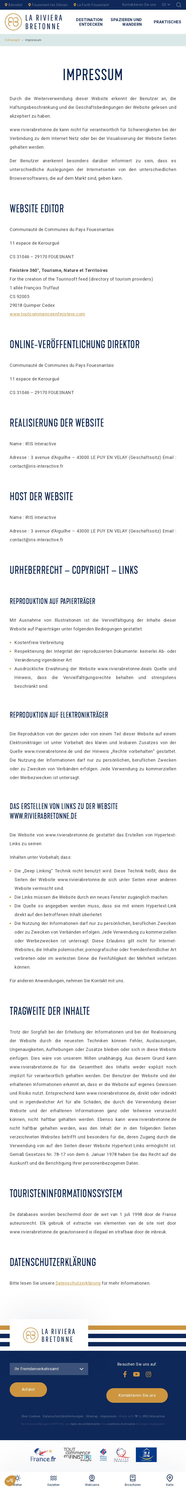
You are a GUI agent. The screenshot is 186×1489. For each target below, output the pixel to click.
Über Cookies (30, 1416)
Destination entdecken (89, 22)
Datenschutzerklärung (78, 1283)
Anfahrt (28, 1389)
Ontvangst (12, 40)
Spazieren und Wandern (126, 22)
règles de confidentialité (85, 1424)
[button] (10, 1481)
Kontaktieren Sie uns (139, 5)
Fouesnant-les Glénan (48, 5)
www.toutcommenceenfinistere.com (47, 314)
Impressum (108, 1416)
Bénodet (14, 5)
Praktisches (167, 22)
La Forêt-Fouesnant (91, 5)
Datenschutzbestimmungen (63, 1416)
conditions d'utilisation (121, 1424)
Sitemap (92, 1416)
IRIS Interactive (153, 1416)
